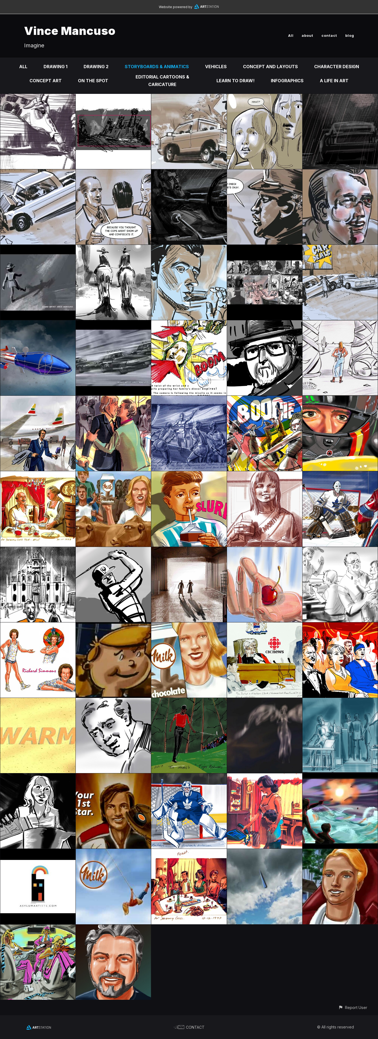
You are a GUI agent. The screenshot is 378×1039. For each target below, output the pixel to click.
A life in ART (334, 80)
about (307, 35)
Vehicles (216, 66)
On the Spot (93, 80)
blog (349, 35)
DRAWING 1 (55, 66)
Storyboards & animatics (157, 66)
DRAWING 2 (96, 66)
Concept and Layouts (270, 66)
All (291, 35)
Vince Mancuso (70, 31)
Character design (336, 66)
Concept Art (45, 80)
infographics (287, 80)
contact (329, 35)
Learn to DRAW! (235, 80)
